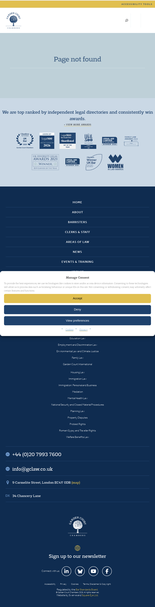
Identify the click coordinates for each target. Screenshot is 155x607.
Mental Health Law (78, 398)
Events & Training (78, 262)
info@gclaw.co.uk (32, 469)
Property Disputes (78, 417)
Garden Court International (77, 364)
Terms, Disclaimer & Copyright (97, 584)
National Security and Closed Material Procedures (77, 404)
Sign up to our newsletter (77, 556)
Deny (77, 309)
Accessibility (50, 584)
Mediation (77, 391)
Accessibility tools (137, 4)
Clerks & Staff (77, 232)
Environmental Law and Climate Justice (78, 351)
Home (77, 202)
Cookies (69, 329)
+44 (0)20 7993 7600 (135, 20)
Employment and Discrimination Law (77, 344)
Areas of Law (77, 242)
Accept (77, 298)
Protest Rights (78, 424)
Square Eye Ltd (90, 595)
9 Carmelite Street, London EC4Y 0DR (46, 482)
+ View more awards (77, 124)
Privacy (84, 329)
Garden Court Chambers (13, 20)
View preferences (77, 320)
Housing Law (78, 372)
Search (126, 20)
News (77, 252)
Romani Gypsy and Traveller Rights (77, 430)
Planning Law (77, 411)
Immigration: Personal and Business (78, 385)
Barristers (77, 222)
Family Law (77, 357)
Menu (145, 20)
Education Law (77, 338)
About (77, 212)
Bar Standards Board (87, 589)
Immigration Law (78, 378)
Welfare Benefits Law (77, 437)
